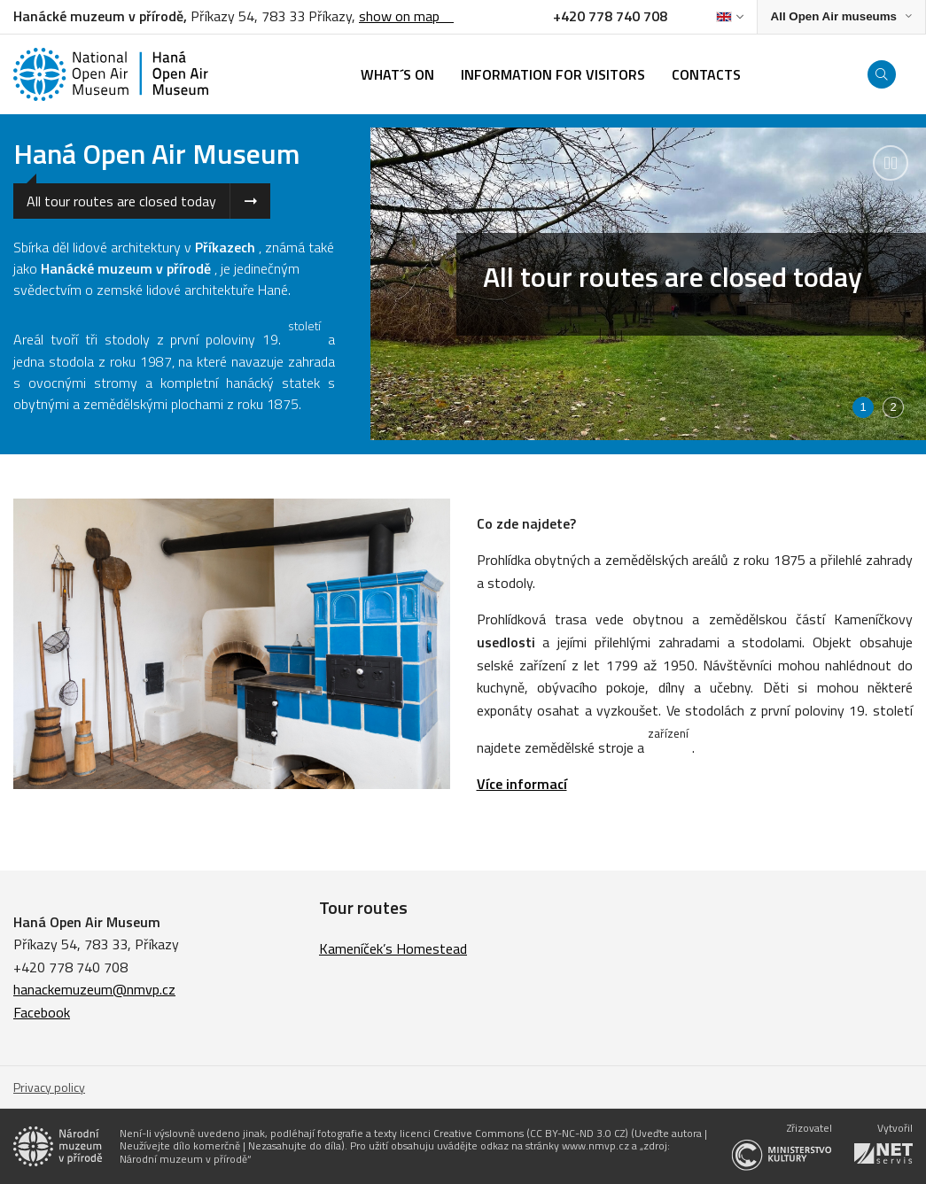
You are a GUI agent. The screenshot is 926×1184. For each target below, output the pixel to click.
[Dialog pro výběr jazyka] (730, 17)
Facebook (41, 1012)
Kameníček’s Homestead (393, 948)
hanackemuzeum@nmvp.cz (94, 989)
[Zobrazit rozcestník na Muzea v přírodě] (841, 17)
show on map (406, 16)
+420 (31, 967)
